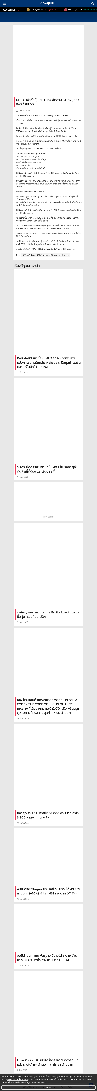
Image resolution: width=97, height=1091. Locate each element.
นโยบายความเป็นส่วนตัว (17, 1079)
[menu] (4, 3)
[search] (92, 3)
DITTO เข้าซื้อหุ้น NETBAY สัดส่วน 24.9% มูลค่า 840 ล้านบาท (45, 255)
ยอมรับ (48, 1087)
